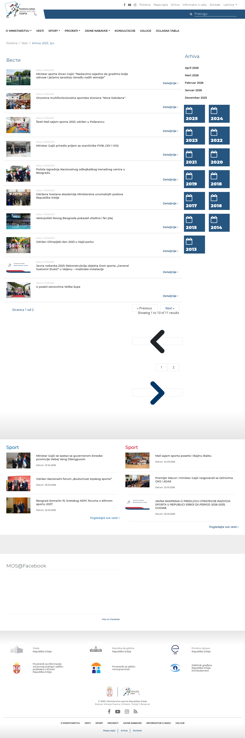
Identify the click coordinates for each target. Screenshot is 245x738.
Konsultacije (125, 31)
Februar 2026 (194, 83)
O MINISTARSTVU (70, 723)
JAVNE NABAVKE (132, 723)
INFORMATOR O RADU (158, 723)
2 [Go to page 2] (173, 367)
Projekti (72, 31)
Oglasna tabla (167, 31)
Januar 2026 (193, 90)
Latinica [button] (229, 5)
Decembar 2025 (196, 97)
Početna (144, 5)
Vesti (40, 31)
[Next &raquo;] (157, 392)
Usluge (145, 31)
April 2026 (192, 68)
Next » (169, 308)
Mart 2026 (192, 75)
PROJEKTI (113, 723)
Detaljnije (170, 83)
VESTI (88, 723)
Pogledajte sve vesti (105, 517)
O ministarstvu (18, 31)
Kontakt (215, 5)
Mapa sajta (161, 5)
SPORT (99, 723)
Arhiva (175, 5)
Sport (53, 31)
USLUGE (180, 723)
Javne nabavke (97, 31)
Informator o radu (195, 5)
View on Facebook (111, 619)
